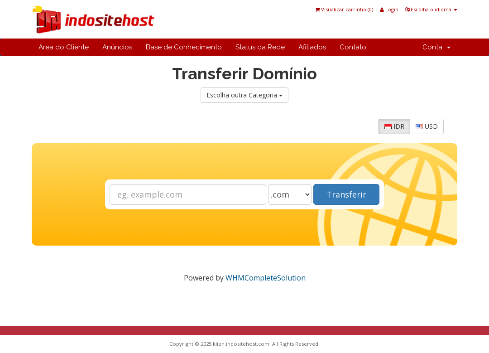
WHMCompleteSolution (265, 278)
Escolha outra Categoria (244, 95)
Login (389, 9)
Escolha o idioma (431, 9)
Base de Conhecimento (184, 47)
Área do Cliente (63, 47)
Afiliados (312, 47)
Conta (436, 47)
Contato (353, 47)
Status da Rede (260, 47)
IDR (394, 126)
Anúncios (117, 47)
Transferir (346, 194)
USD (427, 126)
